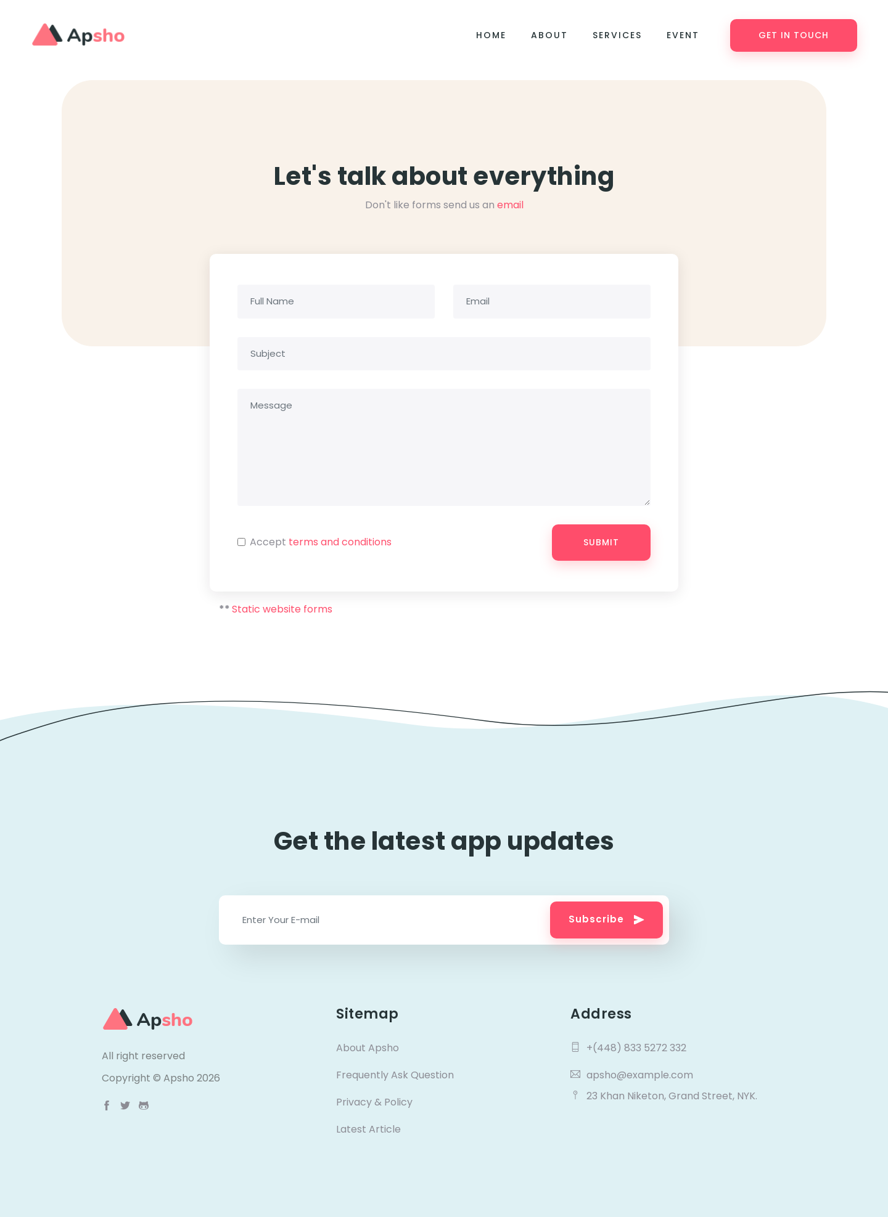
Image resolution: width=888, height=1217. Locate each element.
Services (617, 35)
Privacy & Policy (374, 1102)
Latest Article (368, 1129)
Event (683, 35)
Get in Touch (793, 35)
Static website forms (282, 609)
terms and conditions (340, 542)
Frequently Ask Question (395, 1075)
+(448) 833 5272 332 (628, 1048)
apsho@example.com (631, 1075)
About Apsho (367, 1048)
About (549, 35)
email (510, 205)
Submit (601, 542)
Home (491, 35)
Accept (321, 542)
